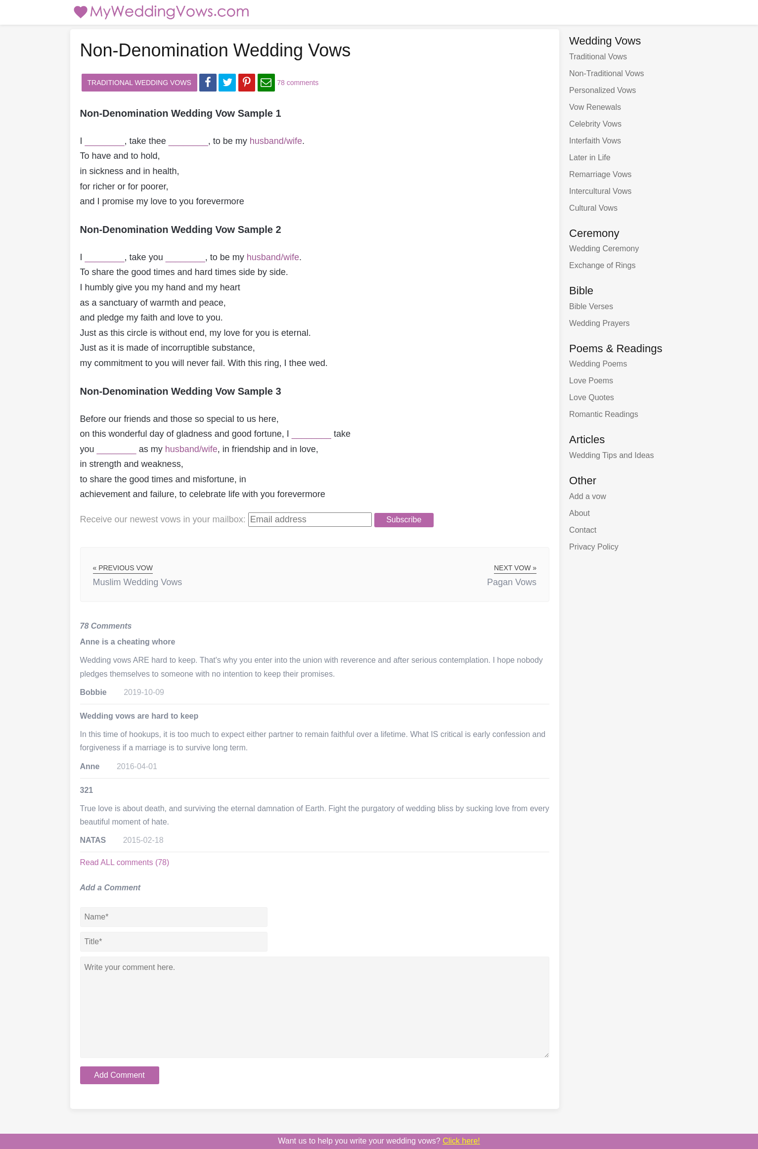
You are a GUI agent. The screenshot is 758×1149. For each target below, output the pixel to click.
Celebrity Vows (595, 124)
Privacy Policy (594, 547)
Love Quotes (591, 397)
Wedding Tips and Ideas (611, 455)
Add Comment (119, 1075)
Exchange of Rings (602, 265)
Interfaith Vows (595, 141)
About (579, 513)
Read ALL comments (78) (125, 862)
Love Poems (591, 380)
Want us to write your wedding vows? (379, 1141)
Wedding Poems (598, 364)
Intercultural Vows (600, 191)
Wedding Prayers (599, 323)
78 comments (297, 83)
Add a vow (587, 496)
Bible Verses (591, 306)
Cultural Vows (593, 208)
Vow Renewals (595, 107)
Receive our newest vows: (163, 519)
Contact (582, 530)
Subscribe (403, 519)
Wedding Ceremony (604, 248)
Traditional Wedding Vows (139, 83)
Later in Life (590, 157)
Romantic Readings (603, 414)
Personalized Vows (602, 90)
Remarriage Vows (600, 174)
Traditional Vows (598, 56)
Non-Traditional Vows (606, 73)
